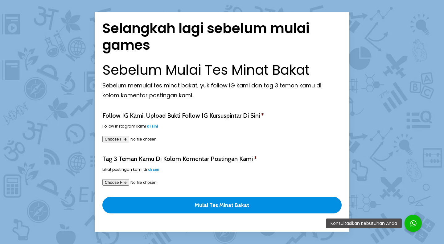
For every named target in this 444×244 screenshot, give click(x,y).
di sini (152, 126)
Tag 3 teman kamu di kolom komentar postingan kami (179, 158)
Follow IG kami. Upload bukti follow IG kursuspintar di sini (183, 115)
